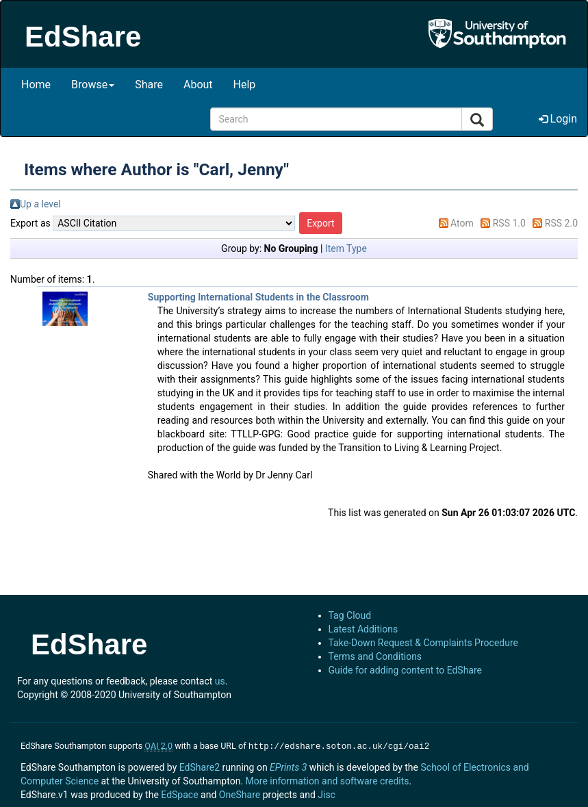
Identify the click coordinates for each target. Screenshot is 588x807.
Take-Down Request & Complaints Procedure (423, 642)
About (198, 84)
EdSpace (179, 793)
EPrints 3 (288, 765)
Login (558, 118)
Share (149, 84)
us (220, 681)
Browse (92, 84)
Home (36, 84)
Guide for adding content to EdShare (406, 670)
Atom (462, 223)
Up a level (40, 203)
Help (244, 84)
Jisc (326, 793)
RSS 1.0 (509, 223)
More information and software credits (327, 779)
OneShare (239, 793)
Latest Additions (363, 629)
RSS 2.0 (561, 223)
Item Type (346, 248)
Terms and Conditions (375, 656)
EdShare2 (199, 765)
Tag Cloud (350, 615)
